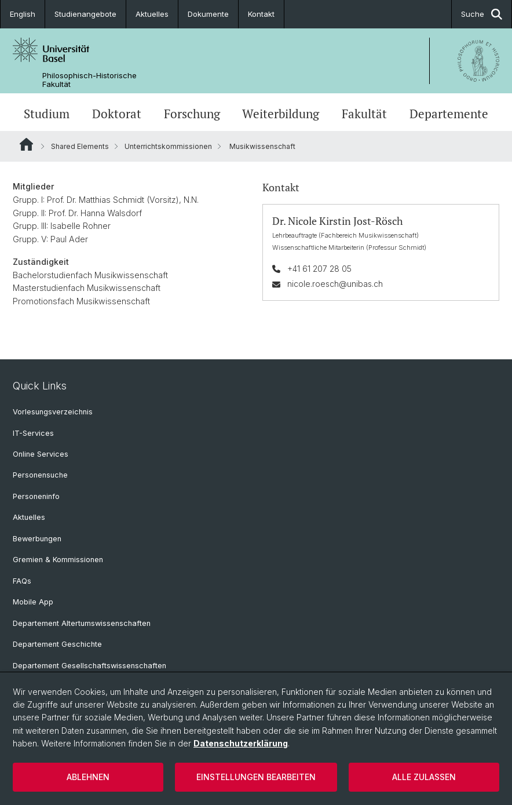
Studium (47, 113)
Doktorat (116, 113)
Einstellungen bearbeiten (256, 777)
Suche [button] (481, 14)
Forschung (192, 113)
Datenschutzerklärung (240, 743)
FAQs (22, 581)
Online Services (40, 454)
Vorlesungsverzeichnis (53, 411)
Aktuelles (152, 14)
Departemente (448, 113)
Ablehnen (88, 777)
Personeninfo (36, 496)
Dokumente (208, 14)
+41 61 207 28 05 (319, 269)
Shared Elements (80, 146)
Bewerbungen (37, 538)
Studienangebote (85, 14)
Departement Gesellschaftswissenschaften (89, 665)
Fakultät (364, 113)
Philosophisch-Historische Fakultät (89, 80)
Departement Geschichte (57, 644)
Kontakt (261, 14)
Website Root (26, 144)
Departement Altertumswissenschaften (82, 623)
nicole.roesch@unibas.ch (335, 284)
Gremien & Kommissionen (58, 559)
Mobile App (33, 602)
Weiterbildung (280, 113)
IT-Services (33, 433)
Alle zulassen (424, 777)
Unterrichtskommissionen (168, 146)
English (22, 14)
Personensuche (40, 475)
